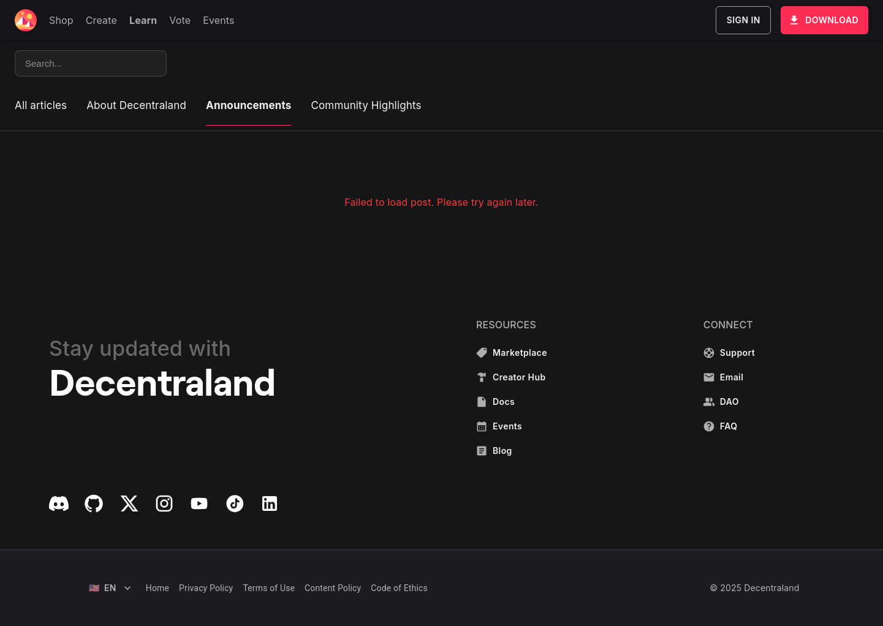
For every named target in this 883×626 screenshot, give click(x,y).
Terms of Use (269, 588)
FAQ (730, 426)
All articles (41, 105)
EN (110, 588)
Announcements (248, 105)
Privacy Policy (206, 588)
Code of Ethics (399, 588)
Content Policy (333, 588)
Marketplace (512, 353)
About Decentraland (136, 105)
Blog (512, 451)
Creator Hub (512, 377)
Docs (512, 402)
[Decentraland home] (26, 20)
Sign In (743, 20)
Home (157, 588)
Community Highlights (366, 105)
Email (730, 377)
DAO (730, 402)
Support (730, 353)
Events (512, 426)
